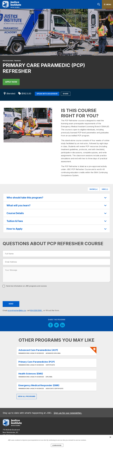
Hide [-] (105, 189)
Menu (108, 4)
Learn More (56, 351)
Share (65, 94)
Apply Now (11, 82)
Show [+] (93, 189)
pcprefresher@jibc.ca (17, 310)
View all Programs (26, 396)
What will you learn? (18, 205)
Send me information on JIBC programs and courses (26, 286)
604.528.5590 (36, 310)
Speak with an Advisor (47, 94)
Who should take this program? (25, 197)
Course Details (15, 213)
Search (98, 4)
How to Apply (14, 228)
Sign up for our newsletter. (68, 413)
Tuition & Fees (15, 221)
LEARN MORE (56, 445)
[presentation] (20, 294)
